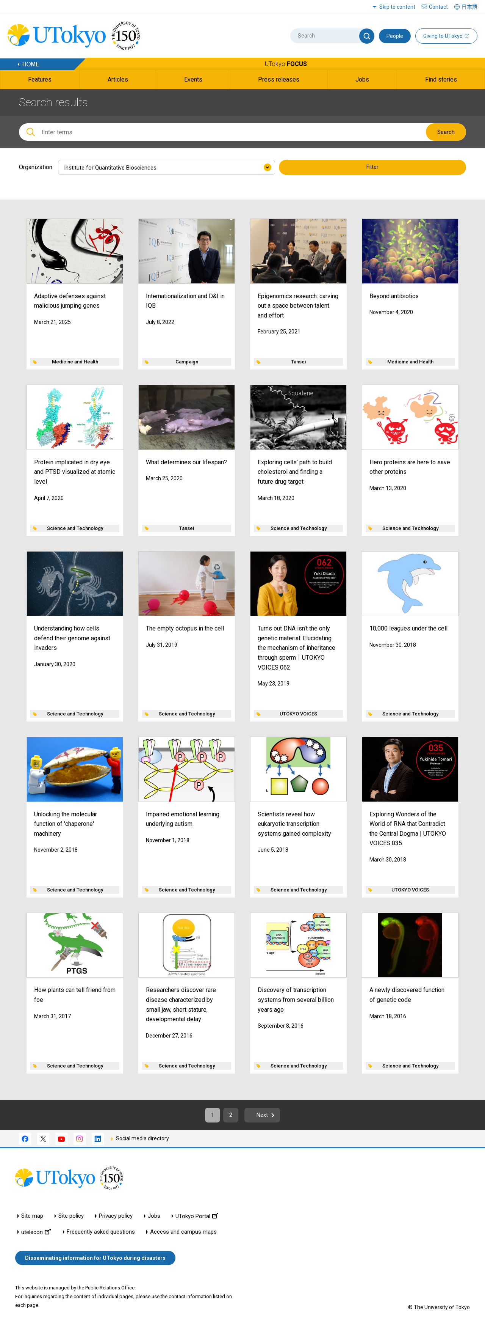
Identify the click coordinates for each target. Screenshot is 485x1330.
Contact (438, 6)
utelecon (36, 1234)
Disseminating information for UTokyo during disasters (95, 1260)
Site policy (71, 1218)
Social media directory (142, 1141)
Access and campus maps (183, 1234)
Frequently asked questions (101, 1234)
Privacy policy (116, 1218)
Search (446, 132)
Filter (372, 167)
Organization (35, 167)
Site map (32, 1218)
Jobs (154, 1218)
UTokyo (286, 64)
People (394, 36)
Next (265, 1116)
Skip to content (397, 6)
